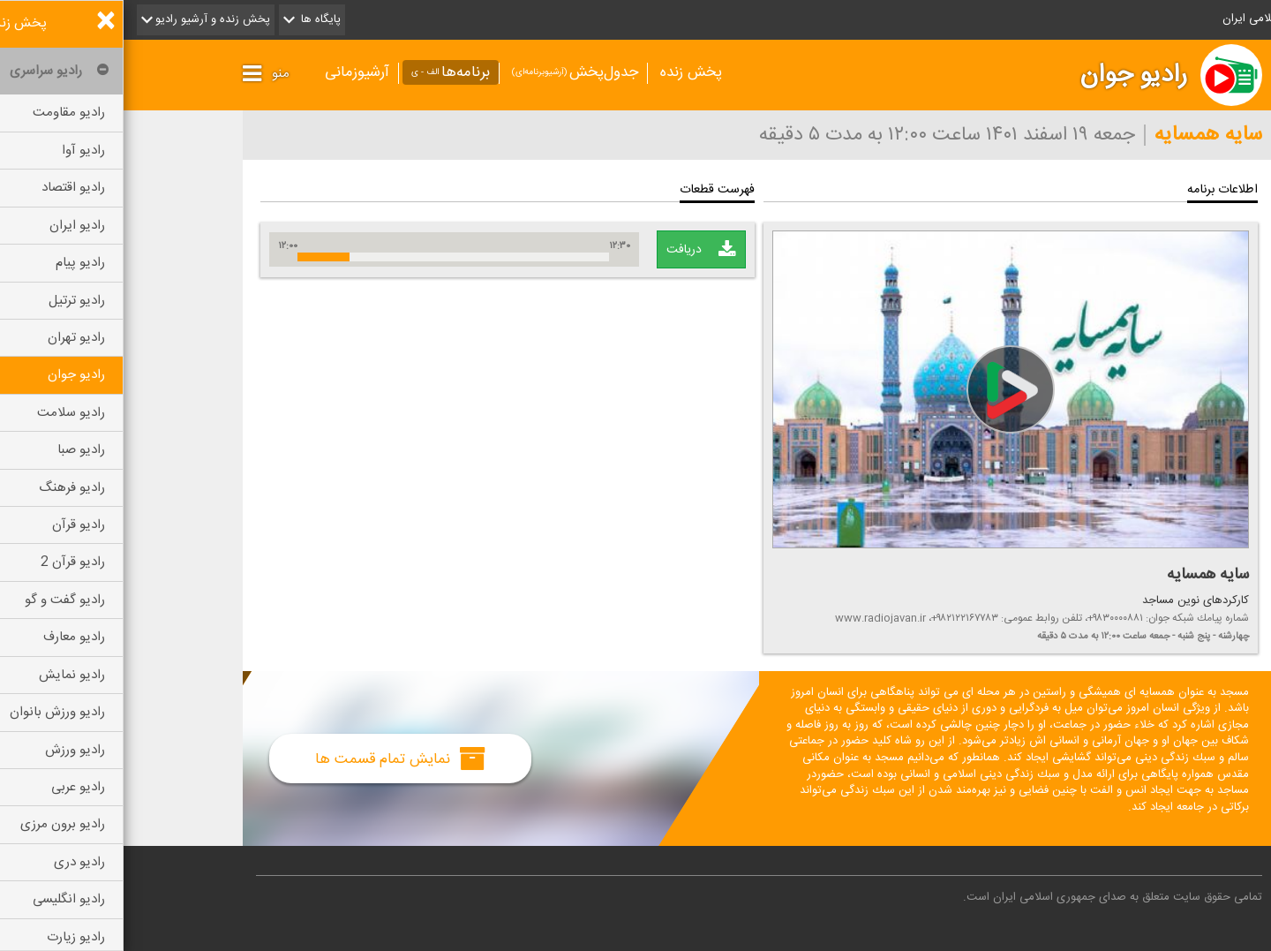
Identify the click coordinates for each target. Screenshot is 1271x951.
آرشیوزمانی (233, 72)
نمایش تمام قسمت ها (277, 758)
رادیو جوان (1010, 75)
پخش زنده (567, 72)
